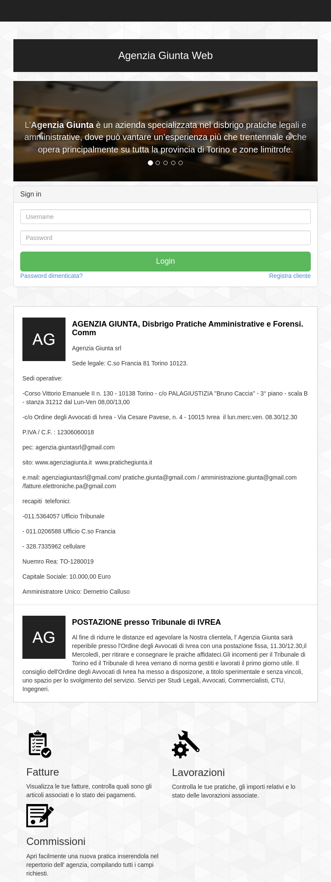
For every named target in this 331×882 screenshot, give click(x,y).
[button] (36, 131)
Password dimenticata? (51, 275)
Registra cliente (290, 275)
